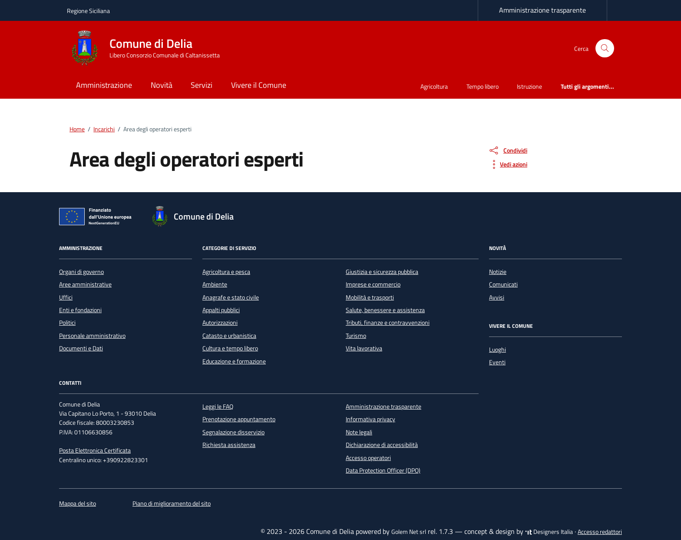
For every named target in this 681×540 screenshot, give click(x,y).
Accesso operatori (368, 458)
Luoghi (497, 349)
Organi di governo (81, 272)
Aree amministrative (85, 284)
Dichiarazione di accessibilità (382, 445)
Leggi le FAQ (217, 406)
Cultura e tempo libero (230, 348)
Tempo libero (482, 86)
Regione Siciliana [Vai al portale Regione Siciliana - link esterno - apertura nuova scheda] (88, 10)
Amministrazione (104, 85)
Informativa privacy (370, 419)
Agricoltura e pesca (226, 272)
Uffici (66, 297)
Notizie (497, 272)
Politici (67, 322)
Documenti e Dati (81, 348)
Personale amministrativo (92, 335)
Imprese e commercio (373, 284)
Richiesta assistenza (228, 445)
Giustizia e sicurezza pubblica (382, 272)
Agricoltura (434, 86)
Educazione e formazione (234, 361)
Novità (161, 85)
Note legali (359, 432)
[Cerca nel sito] (604, 48)
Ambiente (214, 284)
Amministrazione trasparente (542, 10)
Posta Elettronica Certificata (95, 450)
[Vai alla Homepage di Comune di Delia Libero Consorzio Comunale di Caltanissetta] (148, 48)
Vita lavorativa (364, 348)
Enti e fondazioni (80, 310)
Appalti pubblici (221, 310)
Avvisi (496, 297)
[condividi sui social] (507, 150)
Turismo (356, 335)
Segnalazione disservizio (233, 432)
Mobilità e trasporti (370, 297)
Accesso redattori (600, 532)
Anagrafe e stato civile (230, 297)
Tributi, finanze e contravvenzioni (388, 322)
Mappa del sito (77, 503)
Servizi (201, 85)
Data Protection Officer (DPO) (383, 470)
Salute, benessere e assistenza (385, 310)
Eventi (497, 362)
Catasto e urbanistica (229, 335)
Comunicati (503, 284)
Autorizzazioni (220, 322)
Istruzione (529, 86)
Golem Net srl (408, 532)
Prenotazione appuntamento (238, 419)
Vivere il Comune (258, 85)
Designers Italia (549, 532)
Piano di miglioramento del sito (171, 503)
